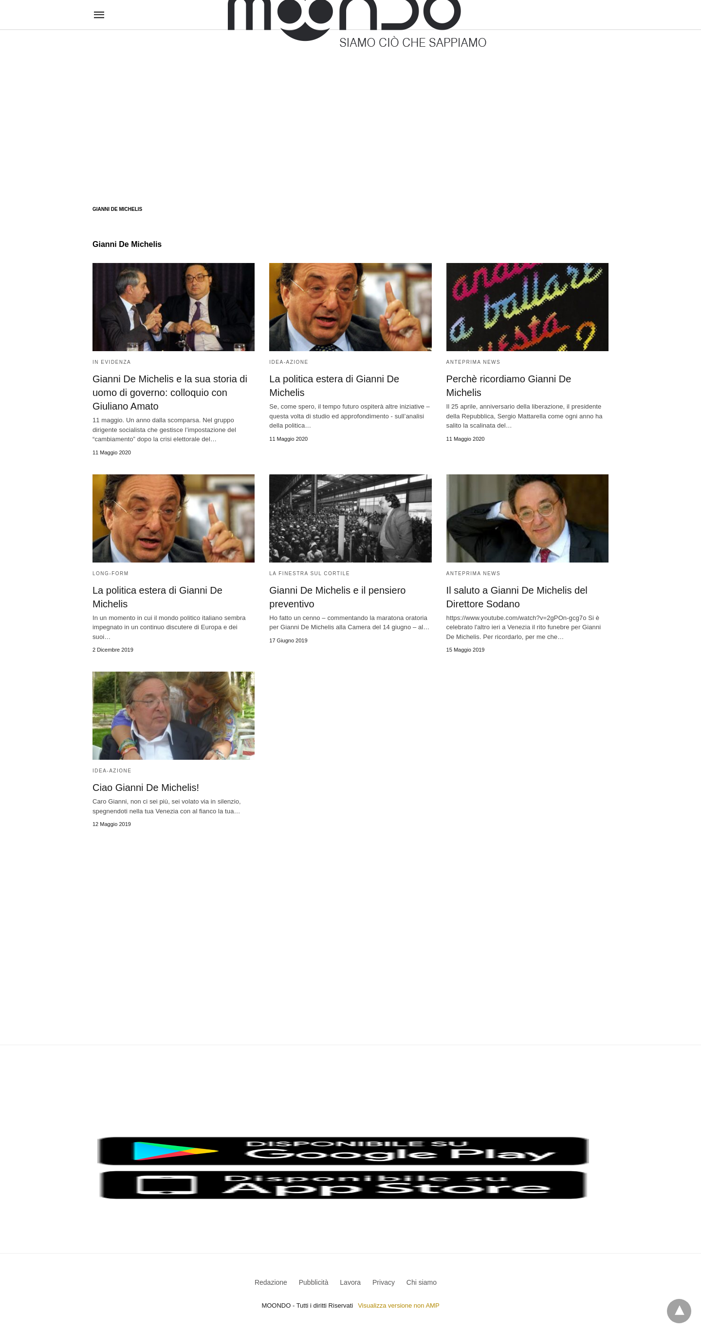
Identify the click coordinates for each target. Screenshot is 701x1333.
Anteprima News (473, 362)
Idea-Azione (288, 362)
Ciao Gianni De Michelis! (145, 787)
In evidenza (111, 362)
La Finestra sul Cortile (309, 573)
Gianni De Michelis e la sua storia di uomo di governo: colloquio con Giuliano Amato (169, 393)
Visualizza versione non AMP (398, 1305)
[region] (350, 108)
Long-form (110, 573)
